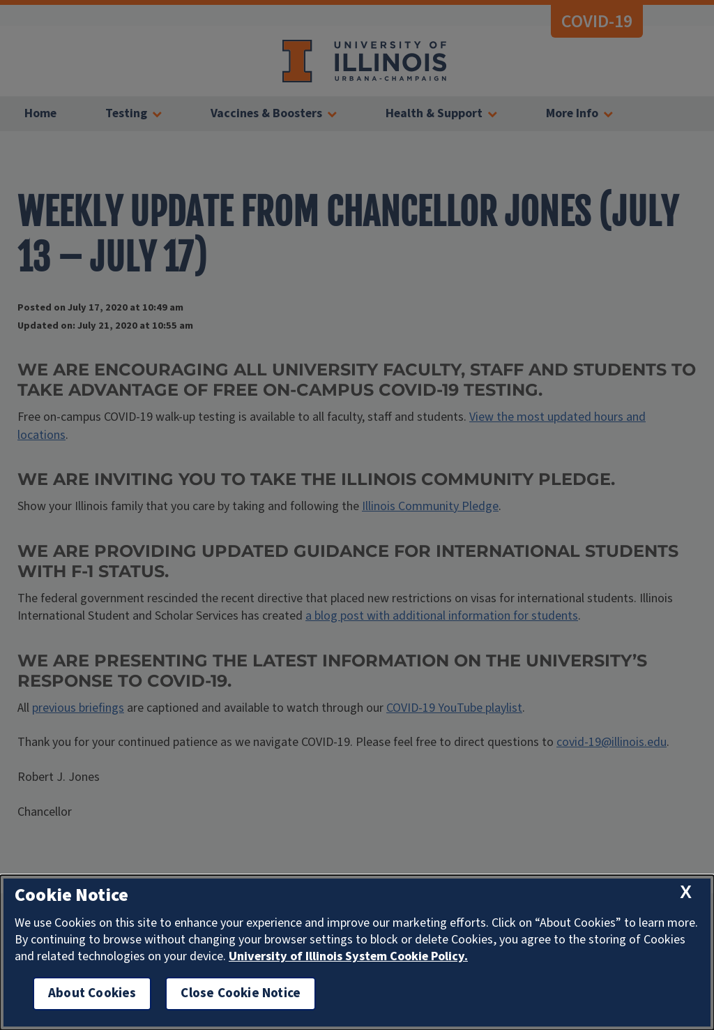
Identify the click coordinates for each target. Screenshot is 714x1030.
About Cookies (92, 993)
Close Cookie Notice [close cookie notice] (241, 993)
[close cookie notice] (686, 892)
